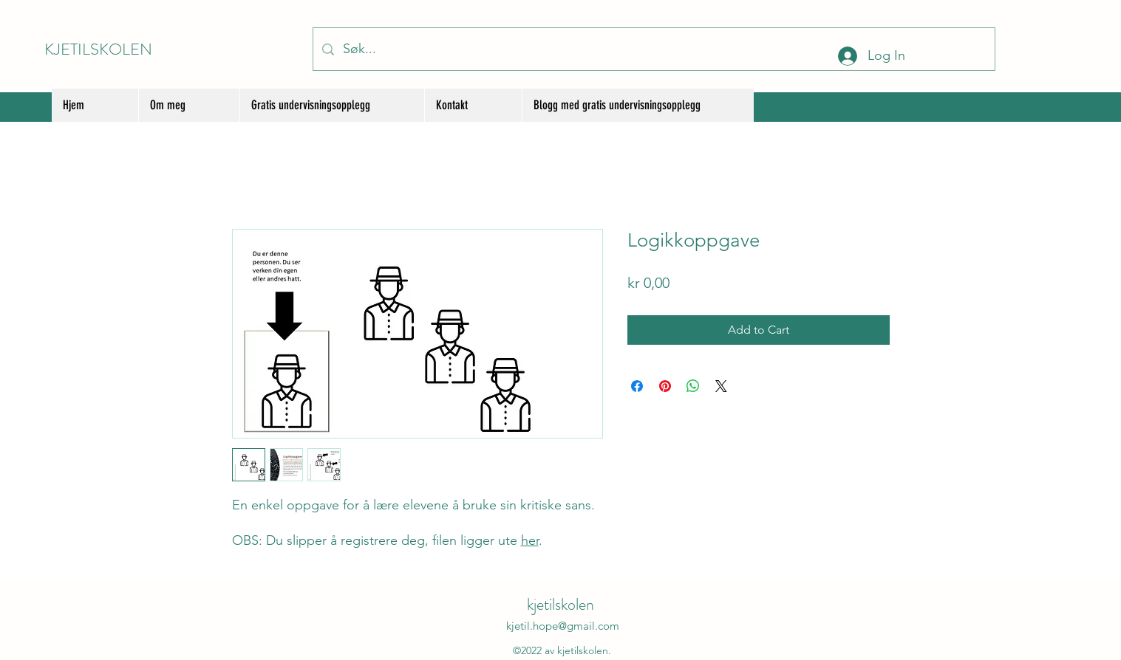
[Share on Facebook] (637, 386)
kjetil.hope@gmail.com (562, 626)
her (530, 540)
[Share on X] (721, 386)
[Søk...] (653, 49)
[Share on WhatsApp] (693, 386)
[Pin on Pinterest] (665, 386)
